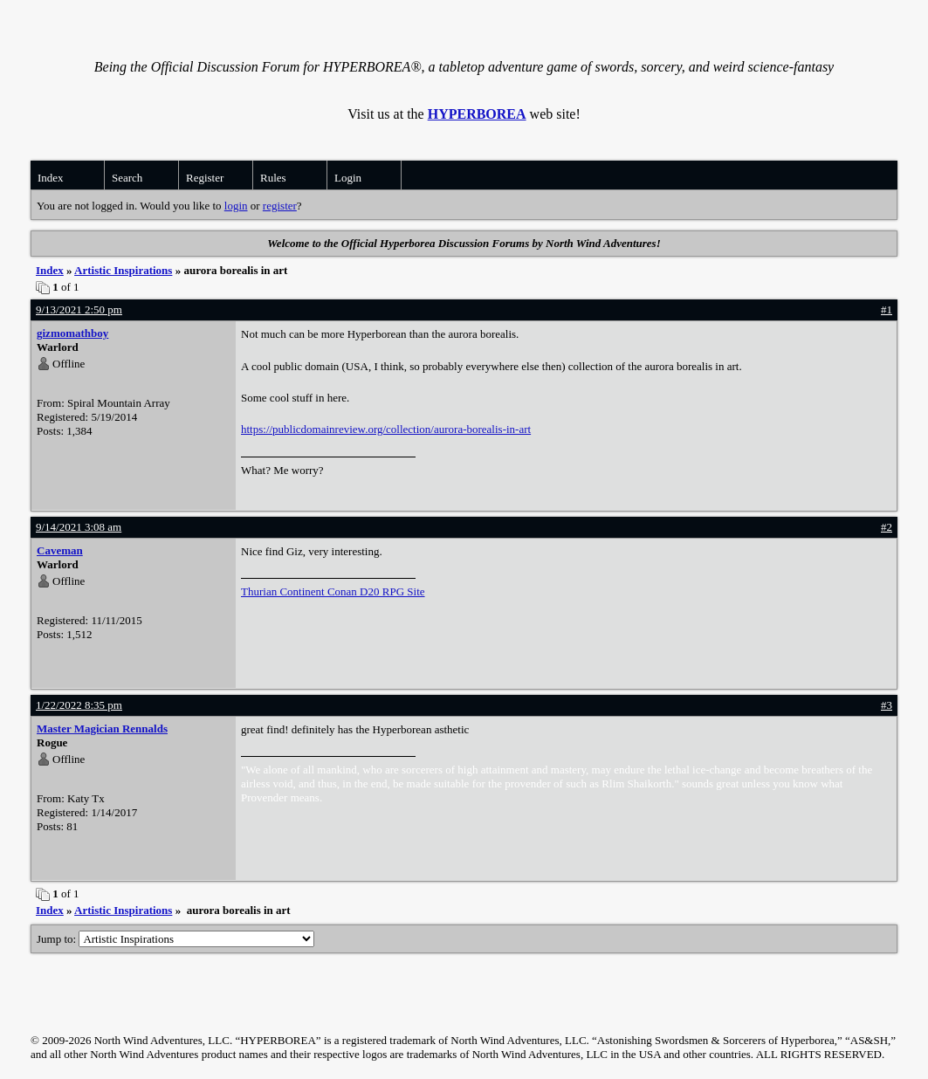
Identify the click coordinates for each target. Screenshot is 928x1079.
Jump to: (175, 939)
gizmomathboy (72, 333)
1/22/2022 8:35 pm (79, 704)
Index (51, 177)
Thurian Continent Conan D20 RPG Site (333, 591)
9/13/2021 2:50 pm (79, 309)
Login (347, 177)
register (280, 205)
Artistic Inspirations (123, 270)
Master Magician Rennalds (102, 728)
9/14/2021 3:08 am (78, 526)
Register (204, 177)
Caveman (60, 550)
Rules (273, 177)
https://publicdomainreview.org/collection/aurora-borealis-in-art (386, 429)
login (236, 205)
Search (127, 177)
